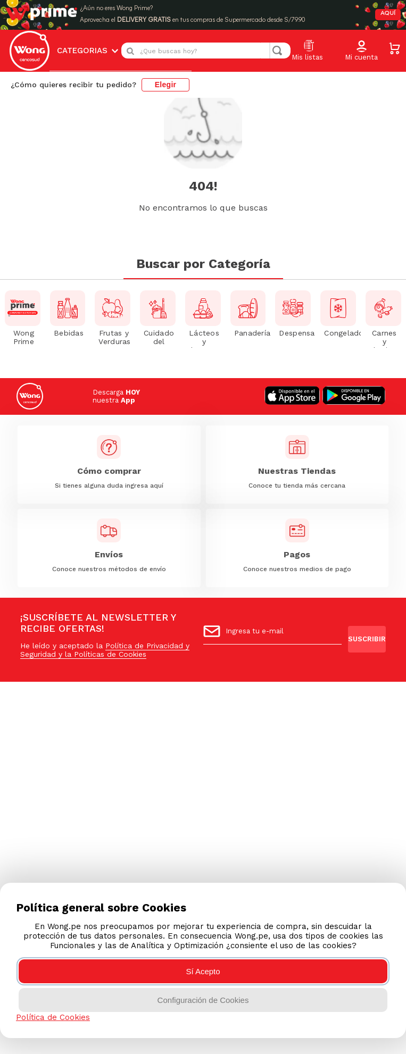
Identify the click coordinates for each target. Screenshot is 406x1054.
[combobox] (206, 45)
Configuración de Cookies (203, 1000)
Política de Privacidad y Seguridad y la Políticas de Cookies (104, 649)
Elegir (166, 78)
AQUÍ (387, 11)
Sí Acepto (203, 971)
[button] (361, 45)
